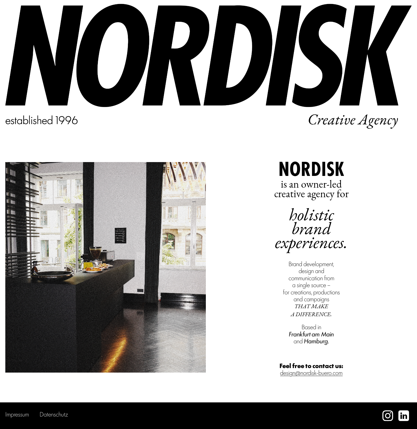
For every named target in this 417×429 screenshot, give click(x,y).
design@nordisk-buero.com (311, 372)
